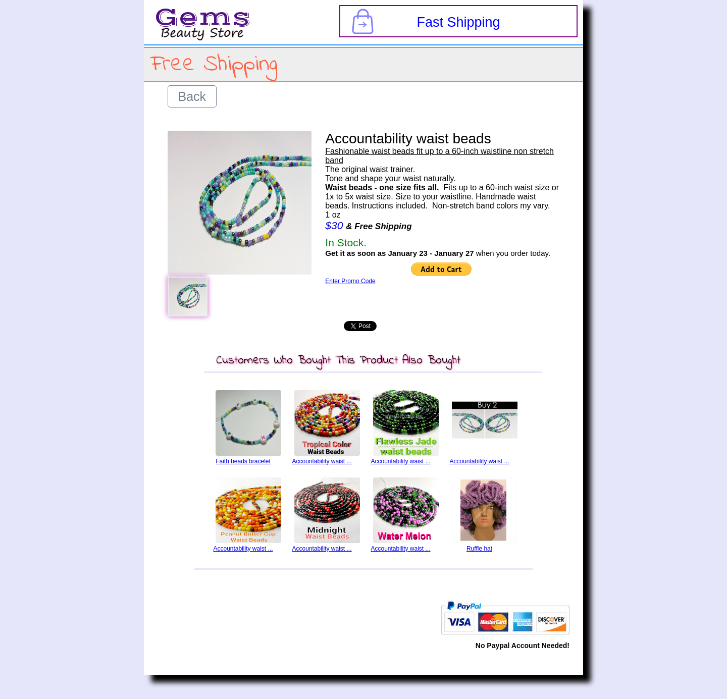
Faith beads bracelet (243, 461)
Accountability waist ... (321, 461)
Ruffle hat (479, 548)
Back (192, 96)
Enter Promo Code (350, 281)
